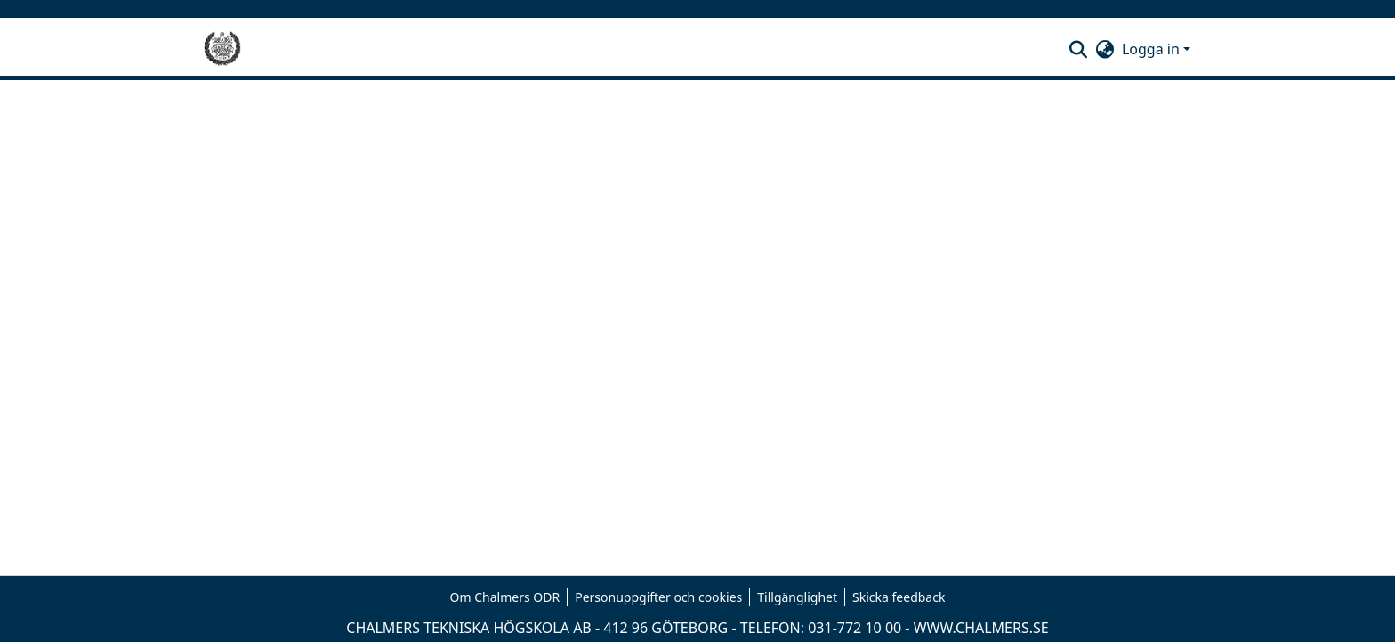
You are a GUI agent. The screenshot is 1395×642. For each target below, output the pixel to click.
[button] (1079, 49)
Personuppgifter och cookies (658, 597)
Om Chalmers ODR (505, 597)
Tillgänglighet (797, 597)
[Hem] (222, 49)
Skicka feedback (898, 597)
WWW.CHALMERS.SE (981, 628)
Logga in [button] (1152, 49)
